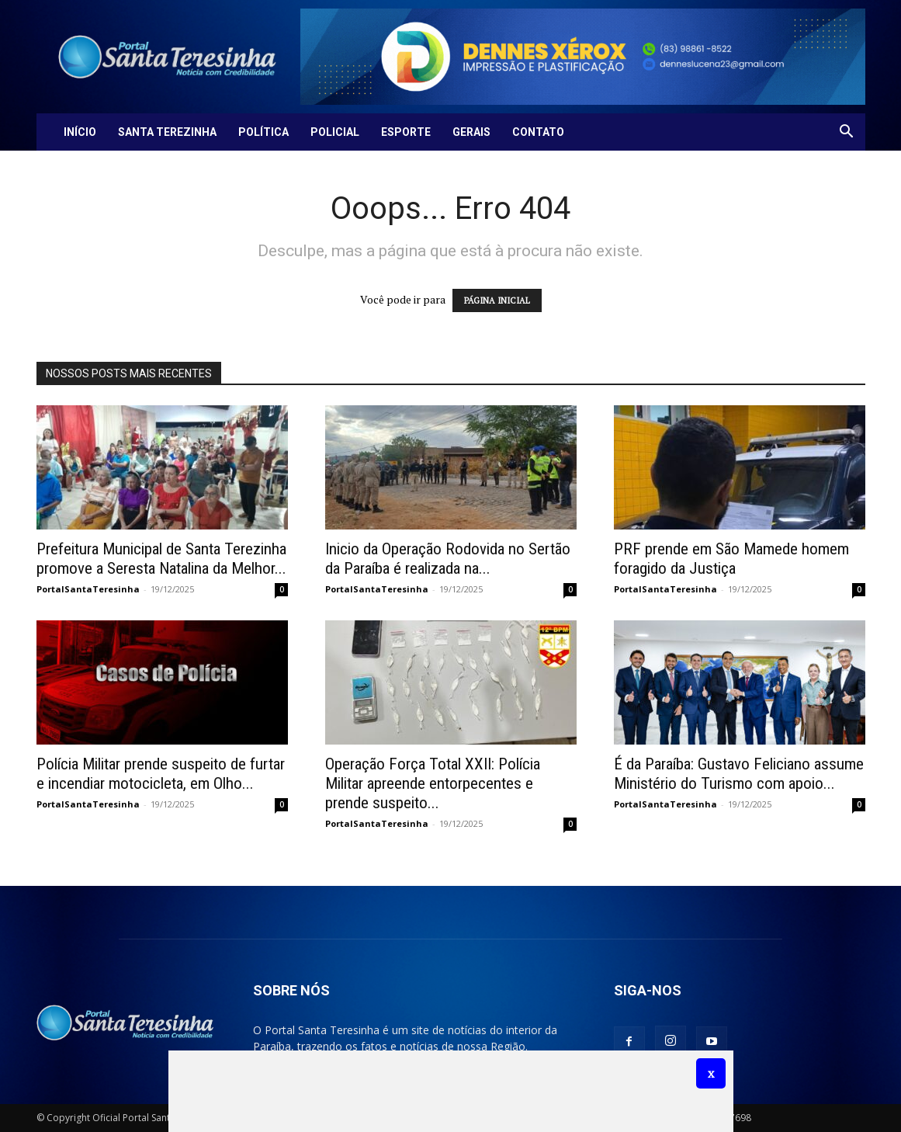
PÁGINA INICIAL (497, 300)
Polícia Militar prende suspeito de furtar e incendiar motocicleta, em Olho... (160, 774)
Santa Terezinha (167, 132)
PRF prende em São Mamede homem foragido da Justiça (731, 559)
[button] (846, 133)
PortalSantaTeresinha (88, 589)
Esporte (406, 132)
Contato (538, 132)
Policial (334, 132)
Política (263, 132)
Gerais (471, 132)
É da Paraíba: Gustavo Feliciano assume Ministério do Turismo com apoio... (739, 774)
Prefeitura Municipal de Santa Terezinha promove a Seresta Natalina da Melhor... (161, 559)
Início (80, 132)
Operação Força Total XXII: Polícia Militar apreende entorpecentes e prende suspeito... (432, 783)
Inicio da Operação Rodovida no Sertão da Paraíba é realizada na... (447, 559)
